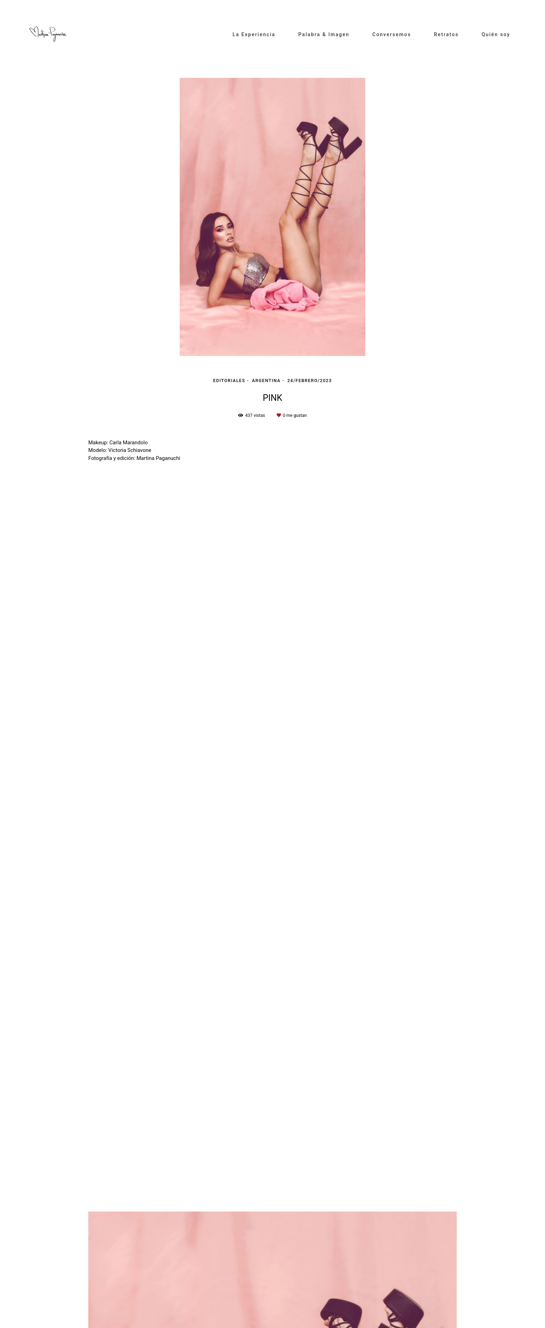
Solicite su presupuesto (434, 1082)
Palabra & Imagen (323, 34)
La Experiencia (254, 34)
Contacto (141, 1300)
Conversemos (391, 34)
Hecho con (272, 1322)
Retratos (446, 34)
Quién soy (496, 34)
